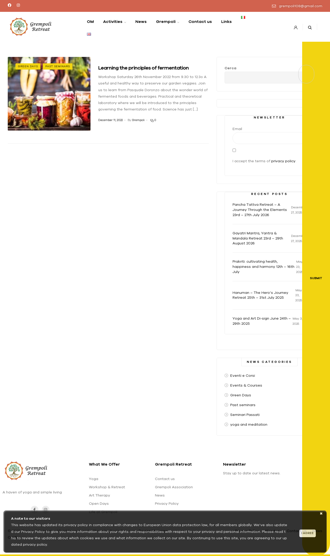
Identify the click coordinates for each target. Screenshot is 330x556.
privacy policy (283, 161)
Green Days (28, 66)
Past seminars (57, 66)
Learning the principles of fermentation (143, 68)
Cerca (230, 68)
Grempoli (138, 120)
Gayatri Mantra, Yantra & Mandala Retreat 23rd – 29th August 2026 (258, 238)
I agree (307, 533)
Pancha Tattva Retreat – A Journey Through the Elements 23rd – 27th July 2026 (260, 209)
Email (237, 129)
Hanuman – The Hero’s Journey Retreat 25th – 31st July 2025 (260, 295)
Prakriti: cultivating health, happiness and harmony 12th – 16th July (263, 266)
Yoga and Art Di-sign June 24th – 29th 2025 (262, 321)
